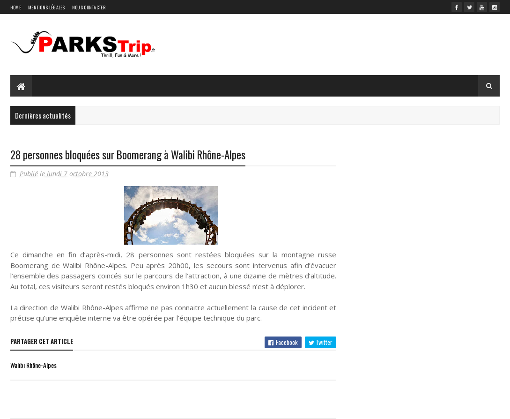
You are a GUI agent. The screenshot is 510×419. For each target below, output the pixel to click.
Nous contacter (88, 7)
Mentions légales (46, 7)
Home (15, 7)
